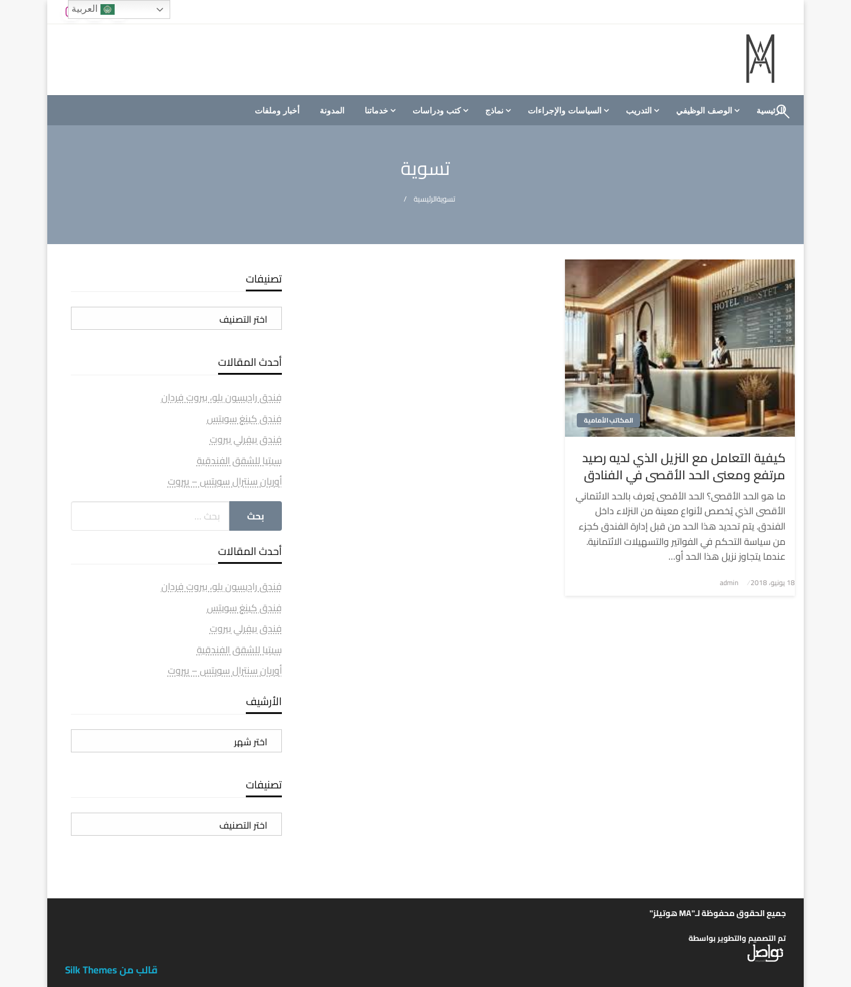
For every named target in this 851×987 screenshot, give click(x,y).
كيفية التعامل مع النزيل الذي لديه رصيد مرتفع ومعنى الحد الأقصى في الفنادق (683, 466)
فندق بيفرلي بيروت (246, 439)
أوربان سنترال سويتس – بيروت (225, 481)
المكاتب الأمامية (608, 420)
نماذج (494, 110)
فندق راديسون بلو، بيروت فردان (221, 397)
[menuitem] (706, 110)
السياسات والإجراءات (565, 110)
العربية (93, 9)
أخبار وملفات (277, 110)
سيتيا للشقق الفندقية (239, 460)
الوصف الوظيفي (704, 110)
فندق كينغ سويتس (244, 418)
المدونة (332, 110)
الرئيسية (425, 199)
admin (729, 582)
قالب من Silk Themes (111, 969)
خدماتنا (376, 110)
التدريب (639, 110)
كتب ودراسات (436, 110)
